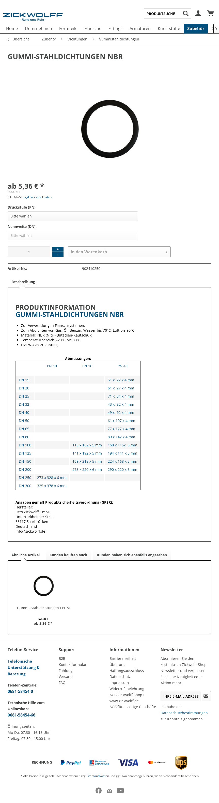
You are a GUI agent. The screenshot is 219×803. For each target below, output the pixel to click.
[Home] (12, 28)
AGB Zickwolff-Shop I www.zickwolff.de (126, 697)
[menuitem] (167, 13)
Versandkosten (98, 776)
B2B (62, 658)
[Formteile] (68, 28)
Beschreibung (23, 281)
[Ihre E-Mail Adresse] (181, 696)
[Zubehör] (196, 28)
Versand (66, 676)
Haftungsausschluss (126, 670)
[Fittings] (115, 28)
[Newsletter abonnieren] (206, 696)
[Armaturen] (140, 28)
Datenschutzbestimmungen (184, 712)
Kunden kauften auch (68, 554)
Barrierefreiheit (122, 658)
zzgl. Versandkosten (37, 197)
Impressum (119, 682)
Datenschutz (120, 676)
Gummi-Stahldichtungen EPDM (43, 607)
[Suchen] (185, 13)
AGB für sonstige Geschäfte (132, 706)
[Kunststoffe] (169, 28)
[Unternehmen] (38, 28)
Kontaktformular (73, 664)
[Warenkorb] (211, 13)
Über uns (117, 664)
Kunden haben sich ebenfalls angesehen (132, 554)
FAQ (62, 682)
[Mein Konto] (198, 13)
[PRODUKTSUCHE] (167, 13)
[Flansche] (93, 28)
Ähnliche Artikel (25, 554)
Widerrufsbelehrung (126, 688)
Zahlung (66, 670)
